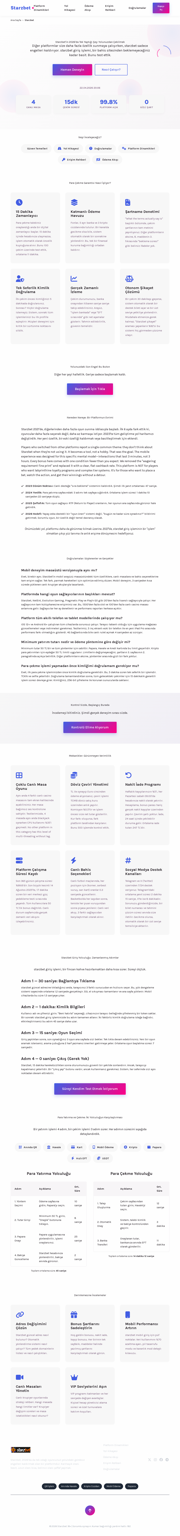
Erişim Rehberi (110, 7)
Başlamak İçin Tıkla (90, 389)
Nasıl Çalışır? (111, 69)
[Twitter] (149, 1460)
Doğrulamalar (137, 7)
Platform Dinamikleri (41, 7)
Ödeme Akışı (89, 7)
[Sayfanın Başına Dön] (90, 1510)
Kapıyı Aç (161, 8)
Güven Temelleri (37, 148)
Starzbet (22, 8)
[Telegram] (167, 1460)
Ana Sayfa (16, 20)
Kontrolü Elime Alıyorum (90, 727)
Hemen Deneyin (72, 70)
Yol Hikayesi (69, 7)
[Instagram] (155, 1460)
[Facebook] (161, 1460)
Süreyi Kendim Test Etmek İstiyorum (90, 1089)
